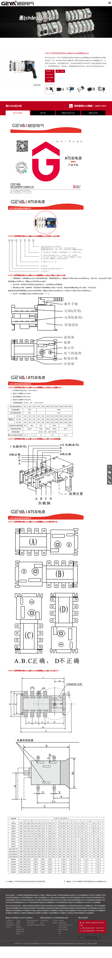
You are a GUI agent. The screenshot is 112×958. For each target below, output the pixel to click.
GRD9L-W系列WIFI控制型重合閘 (91, 898)
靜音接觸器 (37, 913)
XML (59, 932)
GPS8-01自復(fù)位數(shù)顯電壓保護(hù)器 (70, 900)
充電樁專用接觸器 (78, 913)
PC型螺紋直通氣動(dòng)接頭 (66, 895)
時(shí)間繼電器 (89, 913)
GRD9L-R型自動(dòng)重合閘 (24, 900)
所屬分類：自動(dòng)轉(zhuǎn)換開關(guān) (49, 76)
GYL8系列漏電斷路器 (25, 898)
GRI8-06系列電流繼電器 (73, 898)
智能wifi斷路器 (41, 908)
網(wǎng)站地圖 (63, 929)
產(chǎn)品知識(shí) (32, 921)
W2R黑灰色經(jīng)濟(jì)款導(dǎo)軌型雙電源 (29, 882)
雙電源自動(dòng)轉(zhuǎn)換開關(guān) (31, 237)
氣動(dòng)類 (20, 932)
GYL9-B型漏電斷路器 (81, 895)
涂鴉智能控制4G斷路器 (53, 908)
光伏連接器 (69, 913)
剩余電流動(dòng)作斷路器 (28, 908)
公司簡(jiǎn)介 (10, 921)
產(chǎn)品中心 (21, 918)
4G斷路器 (61, 911)
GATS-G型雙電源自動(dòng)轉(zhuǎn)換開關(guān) (40, 903)
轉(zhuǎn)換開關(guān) (38, 276)
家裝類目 (19, 927)
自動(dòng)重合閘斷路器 (13, 908)
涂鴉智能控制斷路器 (81, 908)
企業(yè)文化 (9, 923)
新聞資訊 (30, 918)
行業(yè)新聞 (30, 923)
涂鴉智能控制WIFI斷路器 (67, 908)
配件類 (18, 934)
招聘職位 (55, 923)
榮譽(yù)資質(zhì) (46, 918)
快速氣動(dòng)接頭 (40, 906)
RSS (59, 934)
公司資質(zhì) (44, 921)
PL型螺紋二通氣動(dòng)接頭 (48, 895)
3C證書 (42, 925)
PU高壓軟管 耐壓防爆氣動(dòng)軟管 (27, 895)
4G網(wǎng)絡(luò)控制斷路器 (40, 911)
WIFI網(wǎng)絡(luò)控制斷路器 (85, 911)
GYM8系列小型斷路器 (94, 895)
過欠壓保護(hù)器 (51, 906)
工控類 (18, 921)
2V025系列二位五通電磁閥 (92, 903)
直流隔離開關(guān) (63, 906)
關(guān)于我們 (11, 918)
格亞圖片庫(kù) (62, 927)
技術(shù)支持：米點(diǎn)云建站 (87, 944)
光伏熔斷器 (62, 913)
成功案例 (61, 921)
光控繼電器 (23, 913)
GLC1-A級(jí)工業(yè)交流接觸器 (56, 898)
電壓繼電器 (30, 913)
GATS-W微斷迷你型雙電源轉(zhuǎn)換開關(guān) (89, 882)
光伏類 (18, 925)
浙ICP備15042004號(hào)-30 (67, 944)
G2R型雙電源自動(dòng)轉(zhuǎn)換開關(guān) (70, 903)
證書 (41, 923)
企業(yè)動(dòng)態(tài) (33, 925)
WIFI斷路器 (9, 913)
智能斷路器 (16, 913)
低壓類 (18, 923)
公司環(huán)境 (10, 925)
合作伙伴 (8, 927)
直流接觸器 (44, 913)
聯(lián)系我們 (83, 918)
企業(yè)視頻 (62, 923)
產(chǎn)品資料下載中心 (65, 925)
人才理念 (55, 921)
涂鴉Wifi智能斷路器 (70, 911)
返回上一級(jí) (60, 71)
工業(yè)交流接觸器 (99, 906)
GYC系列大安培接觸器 (39, 898)
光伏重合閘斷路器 (53, 913)
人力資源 (55, 918)
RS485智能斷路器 (16, 911)
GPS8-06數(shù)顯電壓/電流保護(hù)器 (45, 900)
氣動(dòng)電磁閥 (28, 906)
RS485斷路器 (26, 911)
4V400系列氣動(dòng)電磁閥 (92, 900)
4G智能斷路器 (53, 911)
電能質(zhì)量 (20, 929)
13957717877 (99, 106)
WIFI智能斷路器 (100, 911)
